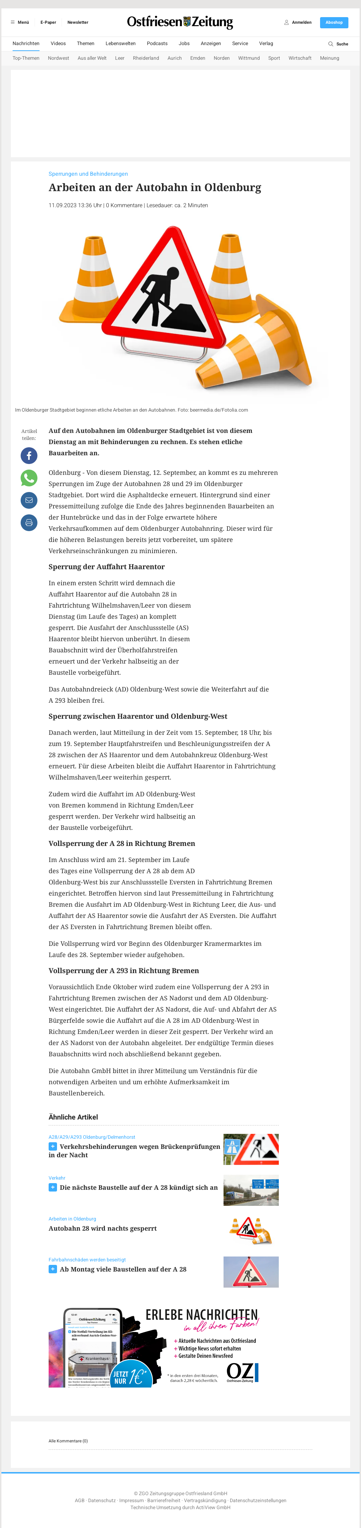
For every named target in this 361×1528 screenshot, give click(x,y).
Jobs (184, 43)
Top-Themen (26, 58)
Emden (197, 58)
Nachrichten (26, 43)
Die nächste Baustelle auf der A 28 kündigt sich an (139, 1187)
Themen (85, 43)
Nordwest (58, 58)
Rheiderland (146, 58)
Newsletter (78, 22)
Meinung (329, 58)
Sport (274, 58)
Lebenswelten (121, 43)
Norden (222, 58)
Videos (58, 43)
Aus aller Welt (92, 58)
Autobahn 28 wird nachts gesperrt (103, 1228)
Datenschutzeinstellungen (258, 1500)
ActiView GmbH (213, 1507)
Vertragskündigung (205, 1500)
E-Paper (48, 22)
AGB (80, 1500)
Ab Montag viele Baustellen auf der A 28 (123, 1269)
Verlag (266, 43)
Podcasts (157, 43)
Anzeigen (211, 43)
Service (240, 43)
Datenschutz (102, 1500)
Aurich (175, 58)
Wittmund (249, 58)
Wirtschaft (300, 58)
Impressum (131, 1500)
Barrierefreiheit (163, 1500)
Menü (18, 22)
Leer (120, 58)
